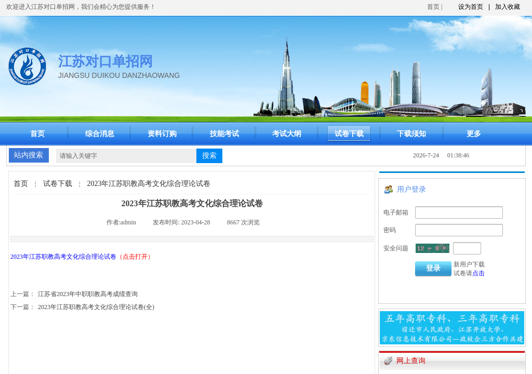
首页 (433, 6)
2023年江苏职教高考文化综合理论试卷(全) (82, 307)
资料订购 (162, 134)
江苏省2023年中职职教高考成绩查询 (74, 294)
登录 (433, 268)
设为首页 (470, 6)
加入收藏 (507, 6)
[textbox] (126, 156)
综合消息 (99, 134)
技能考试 (224, 134)
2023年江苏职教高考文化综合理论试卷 (148, 184)
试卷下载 (57, 184)
